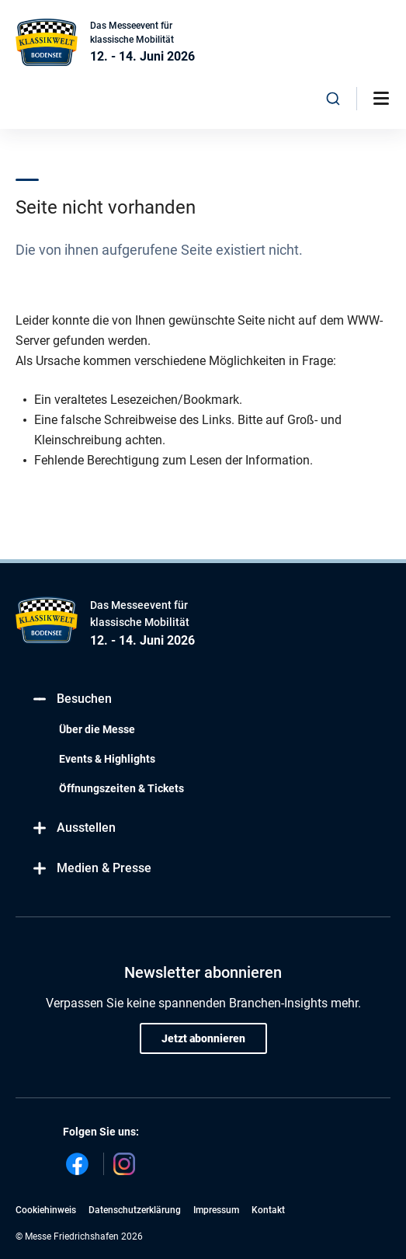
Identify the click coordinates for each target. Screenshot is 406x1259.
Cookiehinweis (46, 1210)
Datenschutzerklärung (134, 1210)
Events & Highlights (107, 759)
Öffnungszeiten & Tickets (121, 788)
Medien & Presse (91, 869)
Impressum (216, 1210)
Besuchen (71, 699)
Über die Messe (97, 729)
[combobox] (333, 98)
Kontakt (268, 1210)
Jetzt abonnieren (203, 1038)
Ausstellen (73, 828)
